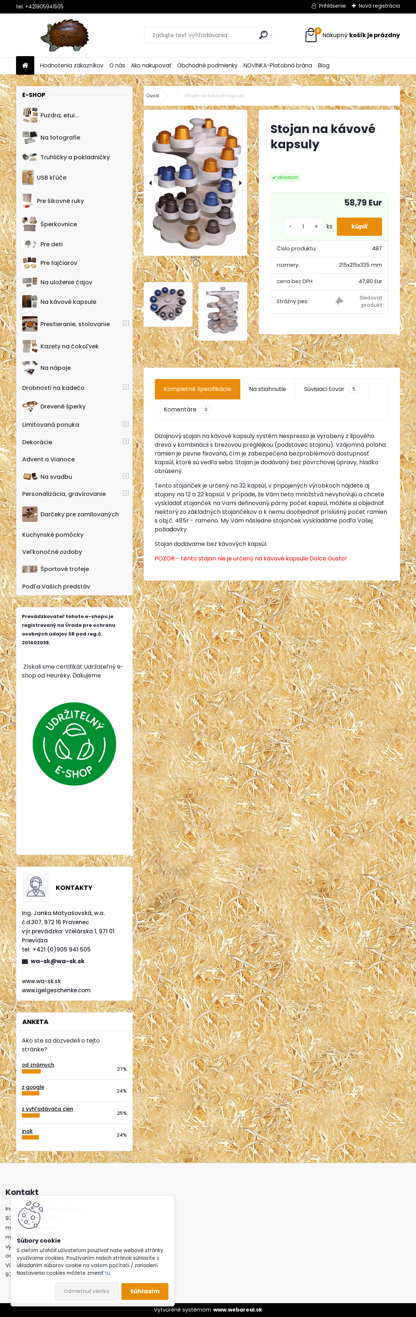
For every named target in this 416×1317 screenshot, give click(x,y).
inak (27, 1131)
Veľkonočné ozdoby (52, 552)
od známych (38, 1065)
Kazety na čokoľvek (60, 346)
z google (33, 1087)
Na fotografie (51, 137)
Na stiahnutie (267, 389)
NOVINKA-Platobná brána (278, 65)
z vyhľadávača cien (47, 1109)
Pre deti (42, 244)
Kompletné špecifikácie (197, 389)
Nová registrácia (379, 5)
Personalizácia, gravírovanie (64, 494)
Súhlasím (145, 1291)
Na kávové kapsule (59, 301)
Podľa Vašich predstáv (56, 586)
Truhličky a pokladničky (66, 157)
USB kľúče (44, 177)
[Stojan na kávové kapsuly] (196, 182)
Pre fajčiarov (49, 263)
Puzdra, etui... (50, 115)
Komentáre (188, 409)
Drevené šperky (54, 406)
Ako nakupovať (151, 65)
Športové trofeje (55, 569)
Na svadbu (47, 477)
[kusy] (303, 226)
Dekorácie (37, 442)
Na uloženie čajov (57, 282)
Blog (324, 65)
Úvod (153, 95)
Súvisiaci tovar (332, 389)
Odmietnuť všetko (86, 1291)
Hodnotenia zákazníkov (72, 65)
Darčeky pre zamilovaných (70, 514)
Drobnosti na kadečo (53, 388)
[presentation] (151, 183)
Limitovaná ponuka (50, 425)
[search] (263, 35)
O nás (117, 65)
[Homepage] (25, 66)
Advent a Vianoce (48, 459)
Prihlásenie (332, 5)
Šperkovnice (49, 224)
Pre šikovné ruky (53, 200)
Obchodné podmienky (207, 65)
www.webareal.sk (237, 1309)
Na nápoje (46, 368)
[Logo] (66, 35)
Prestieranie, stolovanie (66, 324)
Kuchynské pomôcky (52, 535)
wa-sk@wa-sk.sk (58, 961)
